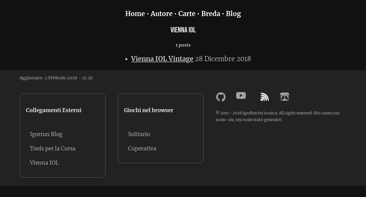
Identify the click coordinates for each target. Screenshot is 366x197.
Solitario (139, 134)
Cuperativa (142, 148)
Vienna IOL (44, 163)
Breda (210, 14)
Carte (186, 14)
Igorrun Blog (46, 134)
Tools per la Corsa (52, 148)
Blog (233, 14)
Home (135, 14)
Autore (162, 14)
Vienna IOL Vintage (162, 59)
